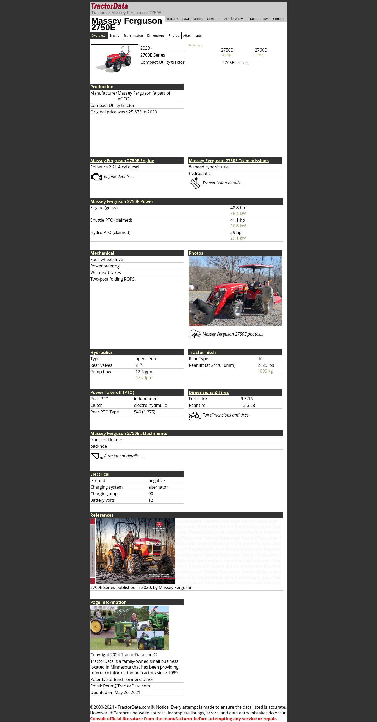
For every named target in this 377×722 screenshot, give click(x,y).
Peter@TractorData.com (126, 686)
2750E (155, 12)
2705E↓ (236, 62)
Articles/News (234, 19)
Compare (213, 19)
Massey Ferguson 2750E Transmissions (229, 160)
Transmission (133, 35)
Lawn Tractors (192, 19)
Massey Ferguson (128, 12)
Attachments (192, 35)
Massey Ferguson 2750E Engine (122, 160)
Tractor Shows (258, 19)
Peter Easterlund (106, 679)
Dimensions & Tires (209, 392)
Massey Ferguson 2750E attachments (128, 433)
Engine (114, 35)
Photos (174, 35)
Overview (98, 35)
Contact (278, 19)
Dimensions (155, 35)
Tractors (99, 12)
